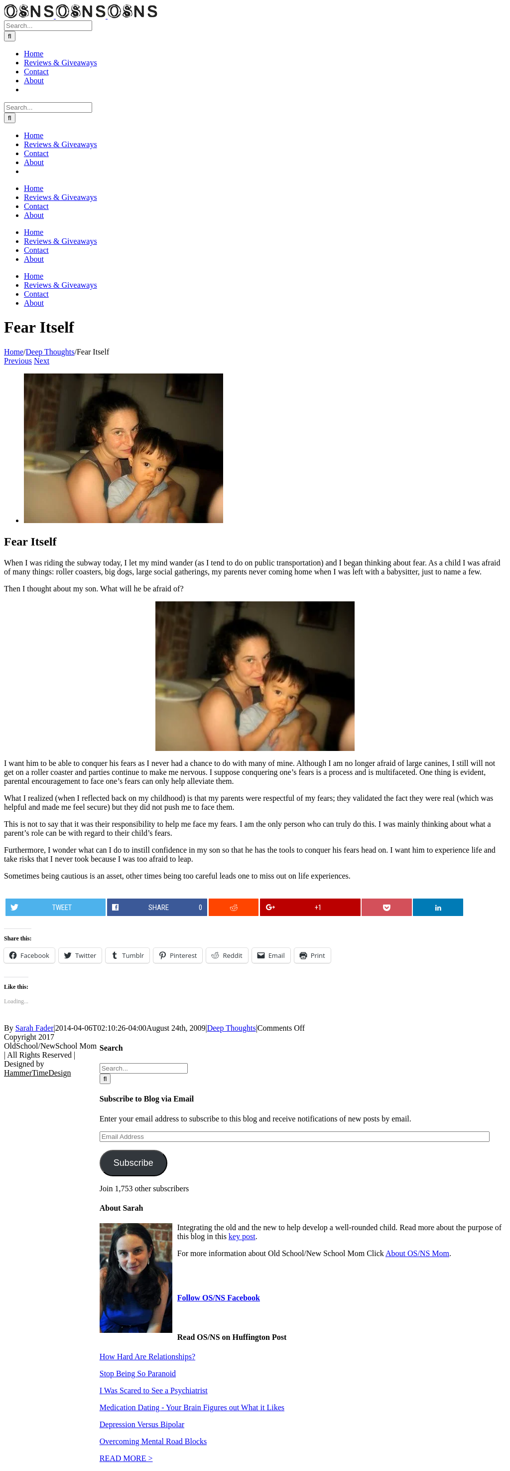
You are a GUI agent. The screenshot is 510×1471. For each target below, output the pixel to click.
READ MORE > (126, 1458)
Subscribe (133, 1163)
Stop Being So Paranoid (138, 1373)
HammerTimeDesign (37, 1073)
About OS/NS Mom (417, 1253)
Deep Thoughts (231, 1028)
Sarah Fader (34, 1028)
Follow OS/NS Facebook (218, 1297)
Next (41, 361)
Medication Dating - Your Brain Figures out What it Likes (192, 1407)
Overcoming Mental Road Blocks (153, 1441)
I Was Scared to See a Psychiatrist (154, 1390)
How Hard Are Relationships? (147, 1356)
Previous (18, 361)
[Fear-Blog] (123, 520)
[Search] (9, 36)
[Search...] (48, 25)
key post (242, 1236)
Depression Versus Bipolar (142, 1424)
